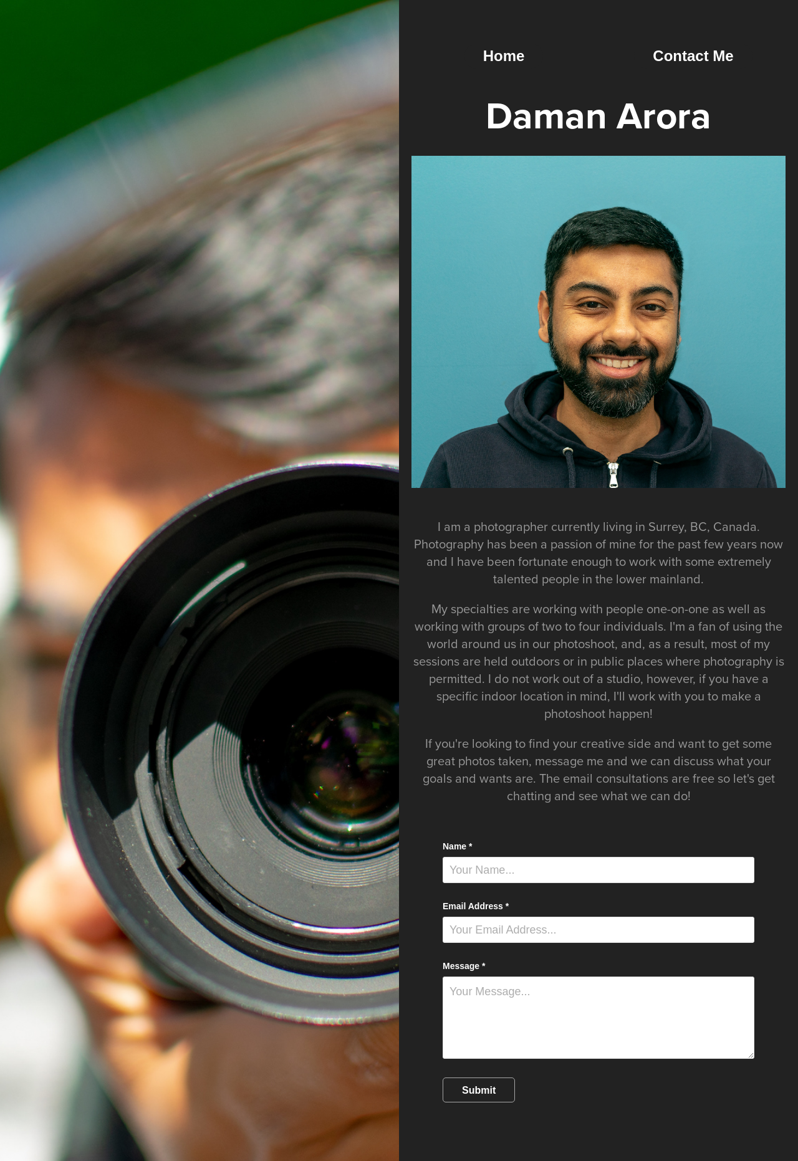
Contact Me (693, 55)
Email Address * (476, 906)
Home (504, 55)
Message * (464, 966)
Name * (457, 846)
